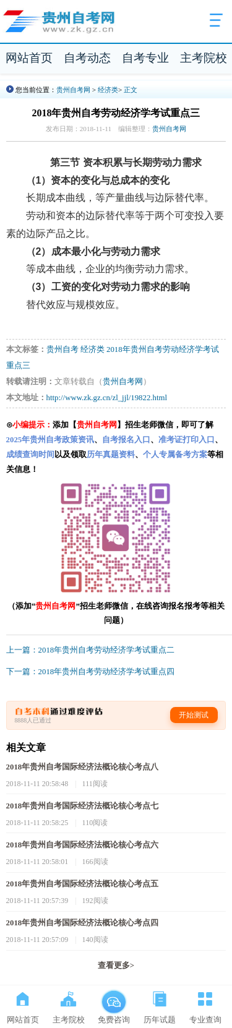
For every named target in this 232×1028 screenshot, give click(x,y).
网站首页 (29, 57)
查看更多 (116, 965)
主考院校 (203, 57)
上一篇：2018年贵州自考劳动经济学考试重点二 (90, 650)
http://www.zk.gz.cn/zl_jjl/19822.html (106, 397)
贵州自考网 (73, 89)
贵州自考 (62, 349)
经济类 (108, 89)
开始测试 (193, 715)
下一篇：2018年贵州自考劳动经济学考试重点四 (90, 671)
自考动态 (87, 57)
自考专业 (145, 57)
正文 (130, 89)
